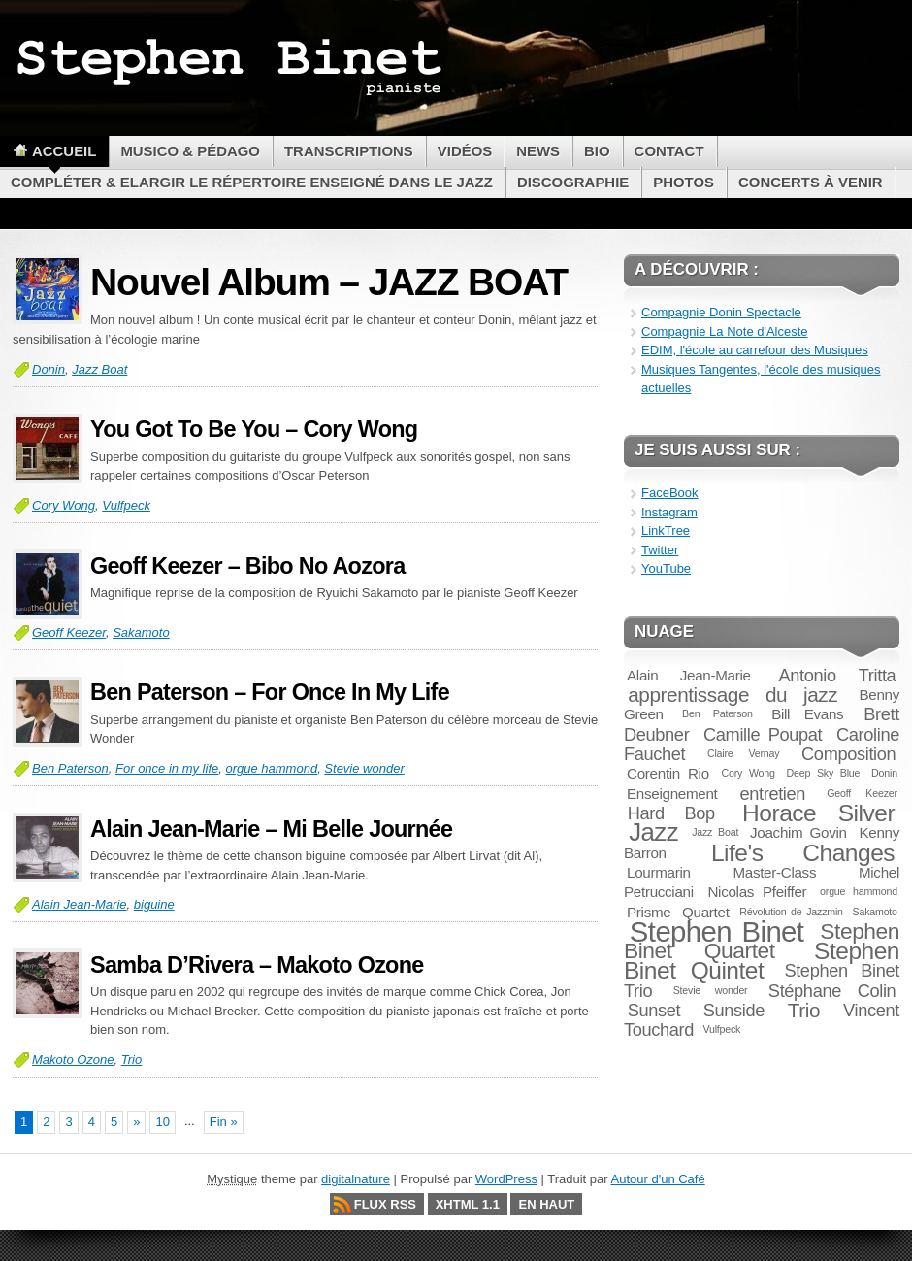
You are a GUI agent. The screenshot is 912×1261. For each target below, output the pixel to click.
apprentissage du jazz (732, 694)
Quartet (706, 912)
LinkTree (665, 530)
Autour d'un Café (658, 1179)
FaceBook (670, 492)
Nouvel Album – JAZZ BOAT (329, 282)
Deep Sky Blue (824, 773)
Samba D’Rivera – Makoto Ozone (257, 965)
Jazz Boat (99, 369)
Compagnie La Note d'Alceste (724, 331)
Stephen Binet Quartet (761, 940)
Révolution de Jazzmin (791, 911)
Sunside (734, 1010)
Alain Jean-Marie (79, 904)
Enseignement (672, 793)
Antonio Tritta (837, 675)
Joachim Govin (798, 832)
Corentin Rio (668, 773)
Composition (848, 754)
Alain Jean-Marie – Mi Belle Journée (271, 829)
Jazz (653, 832)
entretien (772, 793)
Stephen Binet (717, 931)
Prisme (648, 912)
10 (162, 1121)
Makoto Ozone (73, 1059)
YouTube (666, 568)
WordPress (506, 1179)
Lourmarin (659, 872)
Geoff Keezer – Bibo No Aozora (247, 566)
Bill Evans (807, 714)
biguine (154, 904)
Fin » (224, 1121)
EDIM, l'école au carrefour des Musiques (754, 350)
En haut (546, 1204)
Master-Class (774, 872)
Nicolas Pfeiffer (756, 891)
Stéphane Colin (832, 990)
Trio (131, 1059)
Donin (48, 369)
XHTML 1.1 (468, 1204)
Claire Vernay (743, 753)
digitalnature (355, 1179)
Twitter (659, 550)
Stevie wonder (364, 768)
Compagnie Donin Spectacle (721, 312)
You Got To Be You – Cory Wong (253, 429)
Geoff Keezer (69, 632)
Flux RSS (385, 1204)
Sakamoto (141, 632)
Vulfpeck (126, 505)
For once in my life (166, 768)
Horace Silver (818, 813)
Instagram (669, 512)
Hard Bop (671, 813)
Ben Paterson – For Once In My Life (269, 692)
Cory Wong (63, 505)
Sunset (654, 1010)
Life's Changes (803, 853)
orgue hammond (271, 768)
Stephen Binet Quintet (761, 960)
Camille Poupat (762, 734)
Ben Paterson (70, 768)
